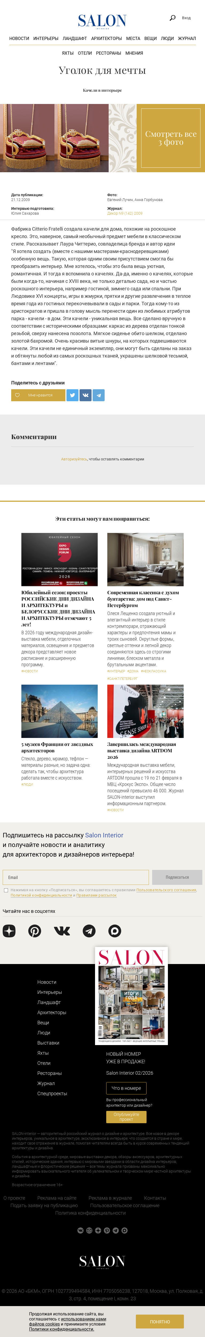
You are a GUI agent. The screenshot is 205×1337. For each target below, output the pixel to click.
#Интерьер (116, 671)
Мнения (134, 53)
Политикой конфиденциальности (41, 895)
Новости (19, 38)
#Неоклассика (153, 671)
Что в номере (126, 1088)
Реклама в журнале (110, 1198)
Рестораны (108, 53)
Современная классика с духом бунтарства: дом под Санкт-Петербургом (143, 598)
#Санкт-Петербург (122, 678)
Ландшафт (75, 38)
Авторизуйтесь (74, 459)
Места (133, 38)
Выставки (48, 1043)
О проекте (14, 1198)
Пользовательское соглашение (124, 1205)
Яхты (68, 53)
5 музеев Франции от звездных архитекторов (57, 747)
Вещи (150, 38)
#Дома (133, 671)
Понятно (160, 1321)
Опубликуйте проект (126, 1117)
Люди (167, 38)
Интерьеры (45, 38)
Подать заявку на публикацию (44, 1205)
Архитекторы (106, 38)
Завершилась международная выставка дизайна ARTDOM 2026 (141, 750)
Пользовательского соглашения (166, 890)
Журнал (187, 38)
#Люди (27, 784)
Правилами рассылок (96, 895)
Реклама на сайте (56, 1198)
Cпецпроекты (52, 1093)
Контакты (155, 1198)
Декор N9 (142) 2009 (125, 213)
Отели (85, 53)
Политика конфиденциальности (90, 1213)
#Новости (29, 671)
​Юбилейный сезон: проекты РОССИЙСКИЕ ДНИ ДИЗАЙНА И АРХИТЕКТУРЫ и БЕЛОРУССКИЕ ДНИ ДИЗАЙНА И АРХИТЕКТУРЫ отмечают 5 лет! (58, 608)
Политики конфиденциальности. (61, 1329)
